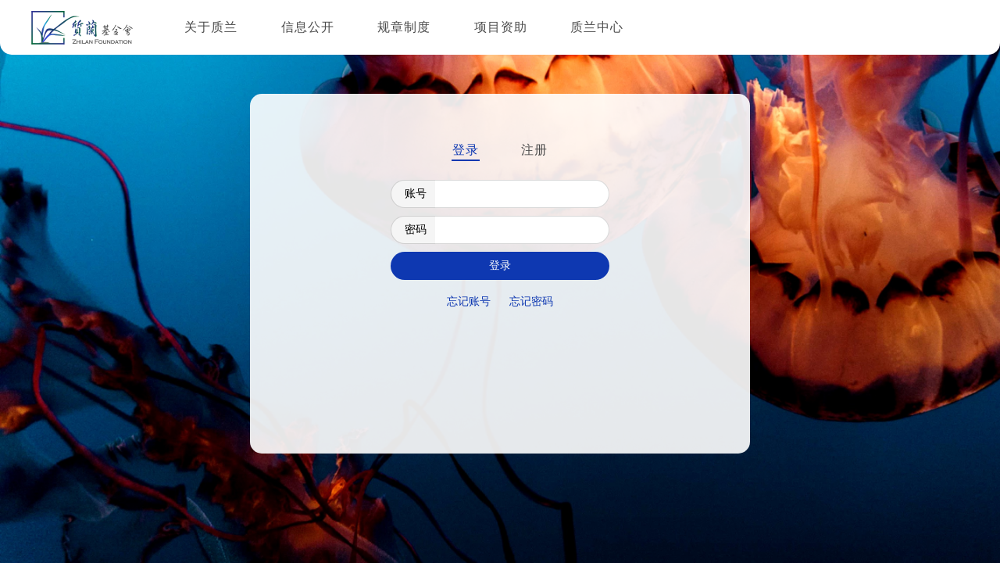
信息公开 (307, 27)
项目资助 (500, 27)
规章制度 (403, 27)
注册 (534, 149)
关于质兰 (211, 27)
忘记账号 (469, 301)
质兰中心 (596, 27)
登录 (465, 149)
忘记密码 (531, 301)
